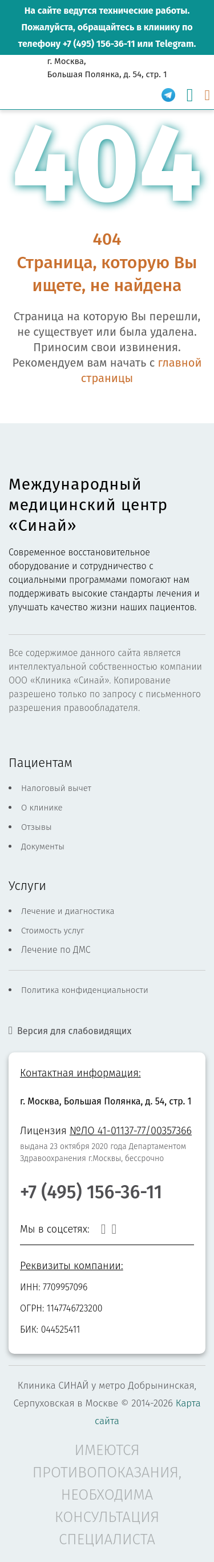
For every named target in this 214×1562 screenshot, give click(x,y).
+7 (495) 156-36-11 (99, 43)
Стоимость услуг (52, 930)
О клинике (42, 807)
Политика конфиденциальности (84, 990)
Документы (42, 846)
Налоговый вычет (56, 788)
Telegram (174, 43)
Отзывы (36, 827)
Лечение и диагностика (68, 911)
